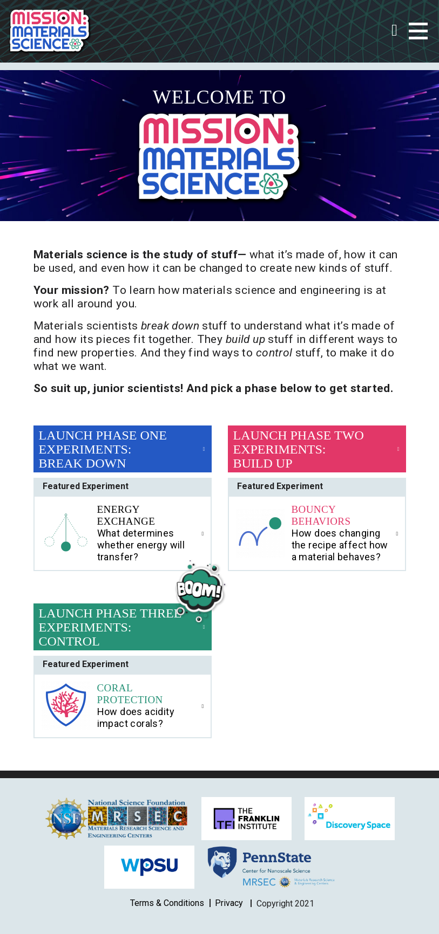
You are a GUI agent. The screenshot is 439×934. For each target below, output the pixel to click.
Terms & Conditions (167, 903)
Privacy (229, 903)
